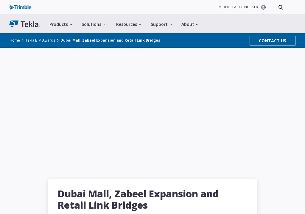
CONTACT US (272, 40)
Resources (128, 24)
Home (15, 40)
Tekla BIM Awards (40, 40)
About (189, 24)
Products (60, 24)
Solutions (94, 24)
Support (161, 24)
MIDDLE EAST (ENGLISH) (238, 7)
